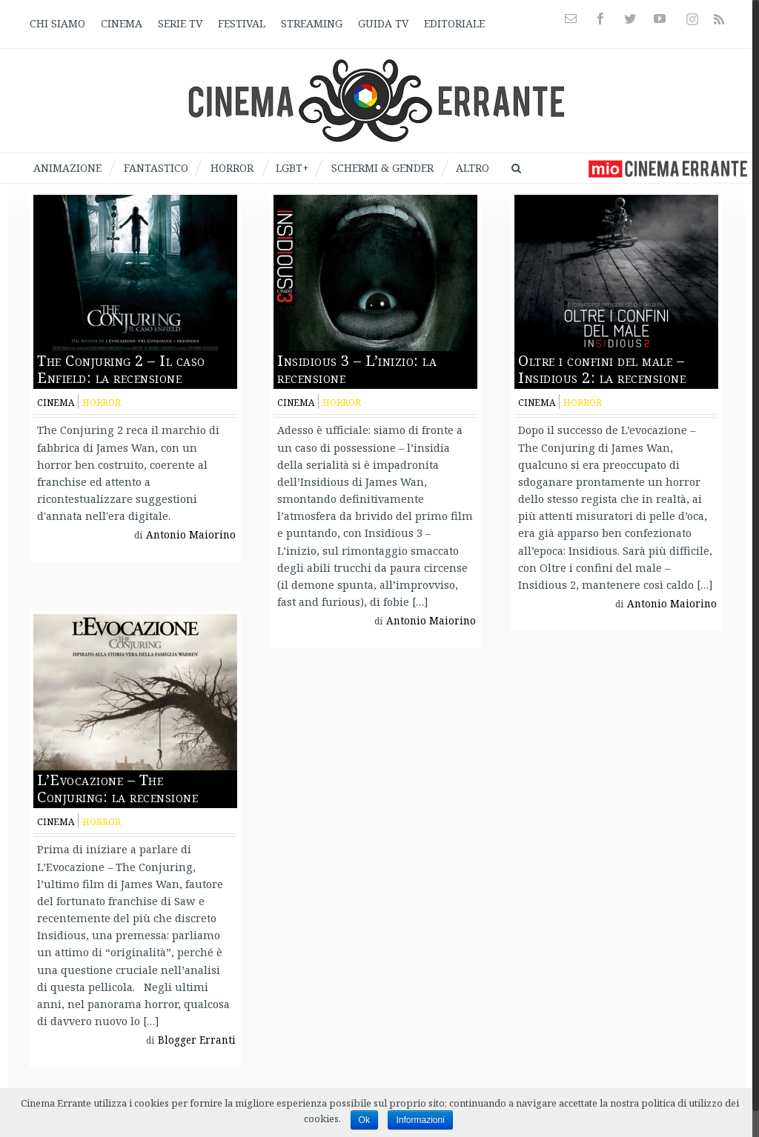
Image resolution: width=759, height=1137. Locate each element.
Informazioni (420, 1120)
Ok (364, 1120)
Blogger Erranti (197, 1040)
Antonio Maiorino (191, 534)
